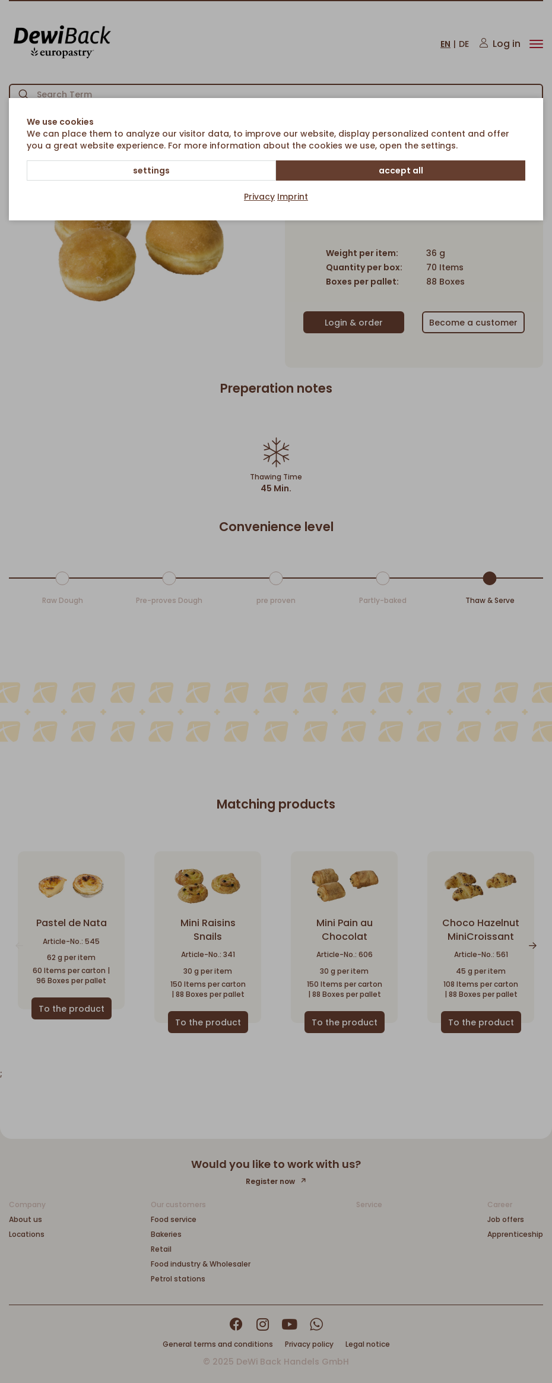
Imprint (292, 197)
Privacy (259, 197)
